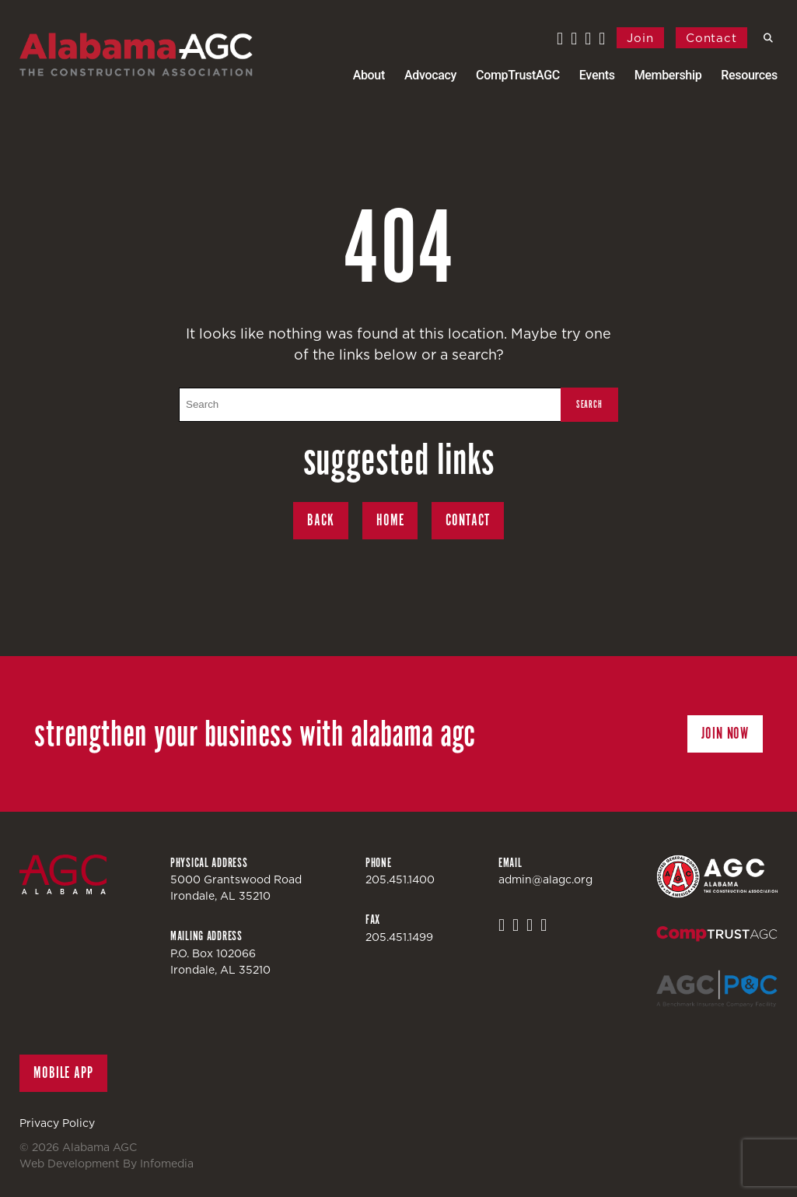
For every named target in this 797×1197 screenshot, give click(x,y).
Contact (711, 38)
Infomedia (167, 1163)
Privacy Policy (57, 1123)
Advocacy (430, 75)
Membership (668, 75)
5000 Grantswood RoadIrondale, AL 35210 (236, 888)
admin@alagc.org (545, 879)
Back (320, 520)
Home (390, 520)
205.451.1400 (400, 879)
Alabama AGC (136, 54)
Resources (749, 75)
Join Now (725, 733)
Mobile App (63, 1073)
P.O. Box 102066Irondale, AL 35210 (220, 962)
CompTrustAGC (518, 75)
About (369, 75)
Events (597, 75)
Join (640, 38)
